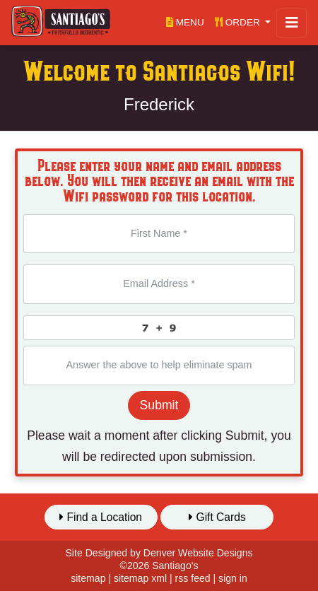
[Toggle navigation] (291, 22)
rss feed (193, 578)
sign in (232, 578)
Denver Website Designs (198, 552)
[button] (242, 22)
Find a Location (100, 517)
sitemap (88, 578)
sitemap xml (140, 578)
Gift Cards (217, 517)
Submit (159, 405)
